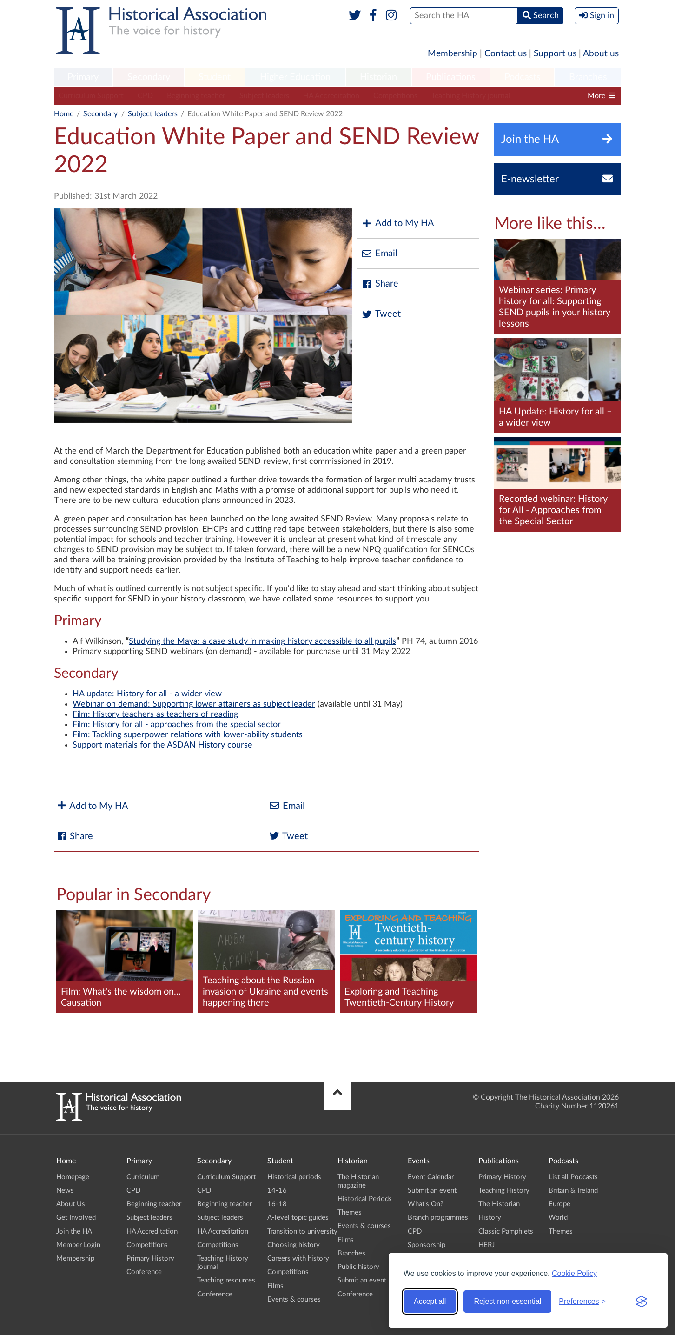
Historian (378, 77)
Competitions (395, 96)
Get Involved (76, 1217)
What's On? (425, 1204)
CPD (145, 96)
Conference (144, 1271)
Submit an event (362, 1280)
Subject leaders (264, 96)
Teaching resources (226, 1280)
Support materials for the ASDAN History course (162, 745)
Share (379, 284)
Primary (83, 77)
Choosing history (293, 1245)
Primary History (150, 1258)
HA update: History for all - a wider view (147, 694)
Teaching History (503, 1190)
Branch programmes (438, 1217)
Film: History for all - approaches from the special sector (177, 725)
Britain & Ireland (573, 1190)
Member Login (78, 1245)
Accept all (430, 1301)
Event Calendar (431, 1177)
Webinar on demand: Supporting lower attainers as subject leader (194, 704)
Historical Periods (365, 1198)
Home (63, 114)
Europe (559, 1204)
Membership (452, 53)
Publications (451, 77)
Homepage (72, 1177)
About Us (70, 1204)
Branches (588, 77)
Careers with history (298, 1258)
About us (601, 53)
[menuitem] (83, 77)
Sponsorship (426, 1245)
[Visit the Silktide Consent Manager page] (641, 1301)
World (558, 1217)
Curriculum (142, 1177)
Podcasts (522, 77)
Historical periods (294, 1177)
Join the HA (74, 1231)
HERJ (486, 1245)
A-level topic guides (298, 1217)
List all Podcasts (573, 1177)
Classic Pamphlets (505, 1231)
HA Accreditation (331, 96)
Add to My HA (397, 223)
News (65, 1190)
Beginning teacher (196, 96)
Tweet (381, 314)
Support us (555, 53)
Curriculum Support (91, 96)
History (489, 1217)
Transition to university (302, 1231)
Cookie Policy (574, 1273)
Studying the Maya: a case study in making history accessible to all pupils (262, 641)
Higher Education (295, 77)
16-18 (277, 1204)
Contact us (505, 53)
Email (379, 254)
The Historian (499, 1204)
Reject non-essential (507, 1301)
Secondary (148, 77)
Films (275, 1285)
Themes (350, 1212)
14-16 (277, 1190)
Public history (358, 1266)
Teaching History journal (470, 96)
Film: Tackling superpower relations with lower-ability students (188, 735)
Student (215, 77)
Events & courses (294, 1299)
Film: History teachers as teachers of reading (155, 714)
